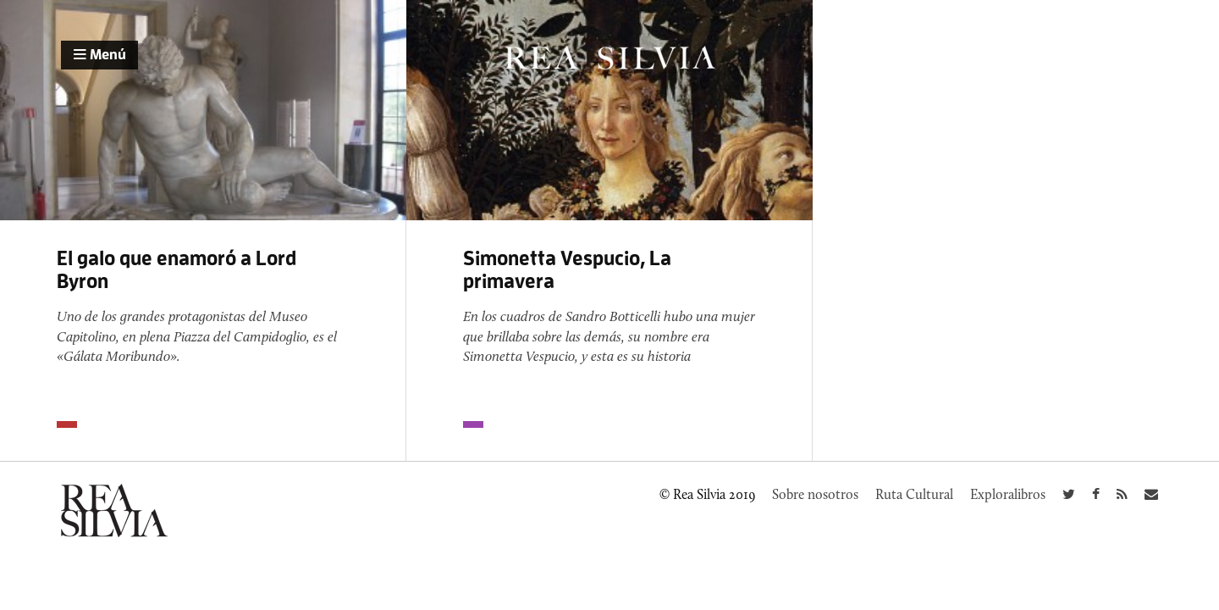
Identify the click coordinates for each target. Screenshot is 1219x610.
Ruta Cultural (914, 494)
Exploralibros (1007, 494)
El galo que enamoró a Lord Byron (176, 269)
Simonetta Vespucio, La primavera (567, 269)
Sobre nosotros (815, 494)
